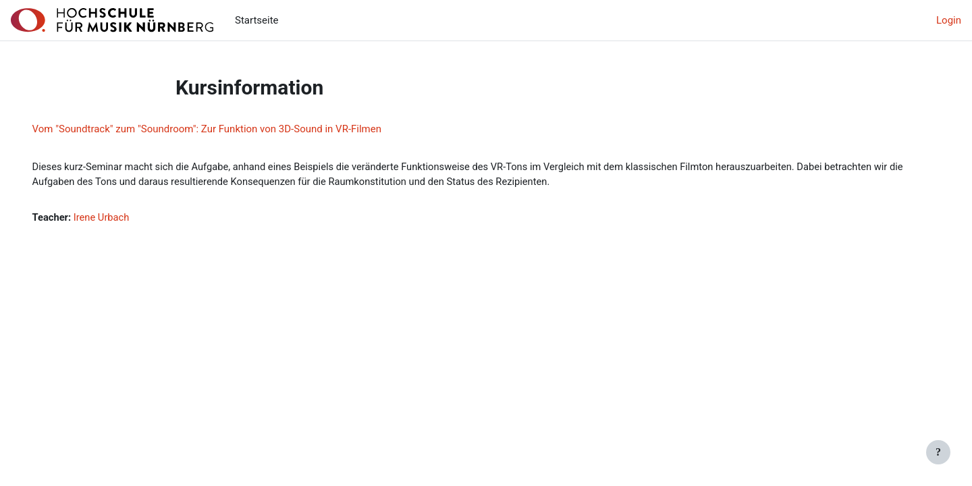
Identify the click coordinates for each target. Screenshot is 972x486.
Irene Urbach (122, 218)
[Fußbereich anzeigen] (938, 452)
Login (948, 20)
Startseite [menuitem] (257, 20)
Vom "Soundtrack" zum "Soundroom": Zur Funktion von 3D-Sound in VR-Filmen (225, 129)
